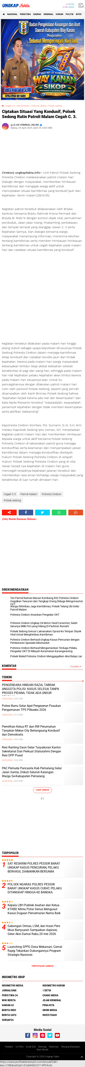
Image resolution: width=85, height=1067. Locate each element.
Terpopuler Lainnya (42, 966)
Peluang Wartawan (70, 1046)
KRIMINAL (48, 14)
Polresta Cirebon (39, 106)
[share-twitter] (42, 512)
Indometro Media (12, 985)
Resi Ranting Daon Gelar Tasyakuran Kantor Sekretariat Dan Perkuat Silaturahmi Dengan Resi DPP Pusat (31, 751)
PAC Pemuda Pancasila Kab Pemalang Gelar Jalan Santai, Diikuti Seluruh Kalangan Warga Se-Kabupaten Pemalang (32, 772)
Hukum (59, 14)
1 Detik (46, 990)
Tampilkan (75, 666)
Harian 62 (8, 1005)
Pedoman (54, 1046)
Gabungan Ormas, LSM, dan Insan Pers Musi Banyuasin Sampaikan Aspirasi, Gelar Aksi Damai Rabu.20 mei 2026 (34, 930)
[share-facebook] (26, 512)
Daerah (37, 14)
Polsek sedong (55, 106)
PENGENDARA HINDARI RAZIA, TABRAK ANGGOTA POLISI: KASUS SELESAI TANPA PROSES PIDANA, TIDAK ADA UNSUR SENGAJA (30, 690)
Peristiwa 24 (10, 995)
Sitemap (42, 1046)
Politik (69, 14)
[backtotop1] (82, 1057)
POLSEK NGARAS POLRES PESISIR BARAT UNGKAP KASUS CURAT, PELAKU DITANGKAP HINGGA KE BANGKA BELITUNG (35, 890)
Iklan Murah (42, 1049)
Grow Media (49, 1010)
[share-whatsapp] (59, 512)
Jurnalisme (9, 990)
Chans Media (50, 995)
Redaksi (9, 1046)
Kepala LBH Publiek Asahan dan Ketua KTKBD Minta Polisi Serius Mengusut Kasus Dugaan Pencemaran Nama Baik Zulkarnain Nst (34, 911)
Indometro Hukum (53, 985)
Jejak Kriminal (51, 1000)
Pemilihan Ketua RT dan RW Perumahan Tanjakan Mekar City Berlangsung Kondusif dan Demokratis (31, 730)
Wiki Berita (9, 1000)
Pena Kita (48, 1005)
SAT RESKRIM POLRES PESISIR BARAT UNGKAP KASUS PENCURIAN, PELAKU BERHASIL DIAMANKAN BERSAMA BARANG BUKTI (34, 869)
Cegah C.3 (10, 106)
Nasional (12, 14)
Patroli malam (23, 106)
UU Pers (20, 1046)
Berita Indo (9, 1010)
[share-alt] (9, 512)
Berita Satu (9, 1014)
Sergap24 (7, 1019)
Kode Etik (31, 1046)
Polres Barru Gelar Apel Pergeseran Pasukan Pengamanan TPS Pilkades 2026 (31, 708)
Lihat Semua (42, 790)
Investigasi (49, 1014)
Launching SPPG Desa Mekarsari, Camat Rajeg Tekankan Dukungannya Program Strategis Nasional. (35, 951)
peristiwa (25, 14)
